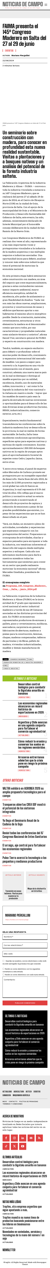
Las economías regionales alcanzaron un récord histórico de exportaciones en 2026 (32, 708)
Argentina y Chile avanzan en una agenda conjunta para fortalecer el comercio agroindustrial (32, 727)
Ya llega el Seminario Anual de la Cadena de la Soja (21, 822)
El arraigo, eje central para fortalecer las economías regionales (24, 847)
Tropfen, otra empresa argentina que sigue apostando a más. (22, 1208)
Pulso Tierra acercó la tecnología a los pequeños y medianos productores (24, 859)
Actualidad (23, 735)
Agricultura (24, 697)
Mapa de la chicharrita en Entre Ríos (37, 889)
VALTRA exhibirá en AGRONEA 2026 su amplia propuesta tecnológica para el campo (24, 792)
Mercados (23, 716)
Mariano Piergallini (20, 55)
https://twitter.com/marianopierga (16, 920)
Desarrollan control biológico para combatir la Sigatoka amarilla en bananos (31, 689)
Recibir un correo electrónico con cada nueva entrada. (25, 975)
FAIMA (30, 659)
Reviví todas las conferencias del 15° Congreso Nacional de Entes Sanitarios (25, 834)
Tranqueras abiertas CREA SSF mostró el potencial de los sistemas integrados (24, 808)
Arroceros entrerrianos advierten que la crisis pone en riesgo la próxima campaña (32, 762)
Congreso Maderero (18, 659)
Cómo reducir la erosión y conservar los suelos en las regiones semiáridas (32, 744)
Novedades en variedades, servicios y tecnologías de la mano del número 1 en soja (23, 1235)
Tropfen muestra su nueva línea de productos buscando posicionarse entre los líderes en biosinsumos (23, 1221)
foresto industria (10, 668)
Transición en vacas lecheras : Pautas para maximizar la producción (13, 895)
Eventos (7, 800)
